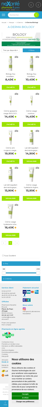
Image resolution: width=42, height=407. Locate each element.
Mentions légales (8, 350)
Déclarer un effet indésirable (12, 346)
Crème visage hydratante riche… (10, 223)
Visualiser (31, 161)
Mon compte (6, 325)
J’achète (10, 87)
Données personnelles (10, 352)
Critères (7, 279)
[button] (10, 50)
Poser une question (9, 323)
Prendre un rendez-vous (10, 344)
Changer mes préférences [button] (25, 401)
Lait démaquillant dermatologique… (31, 149)
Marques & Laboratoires (31, 311)
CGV (3, 348)
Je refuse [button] (25, 398)
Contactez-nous (7, 342)
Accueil (4, 22)
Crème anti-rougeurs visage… (10, 149)
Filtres (31, 50)
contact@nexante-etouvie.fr (9, 318)
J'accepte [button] (25, 394)
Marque (11, 22)
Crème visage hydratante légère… (31, 186)
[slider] (4, 272)
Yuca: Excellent (9, 256)
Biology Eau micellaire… (10, 75)
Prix (5, 264)
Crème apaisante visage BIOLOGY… (10, 112)
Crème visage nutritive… (31, 112)
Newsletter (27, 313)
